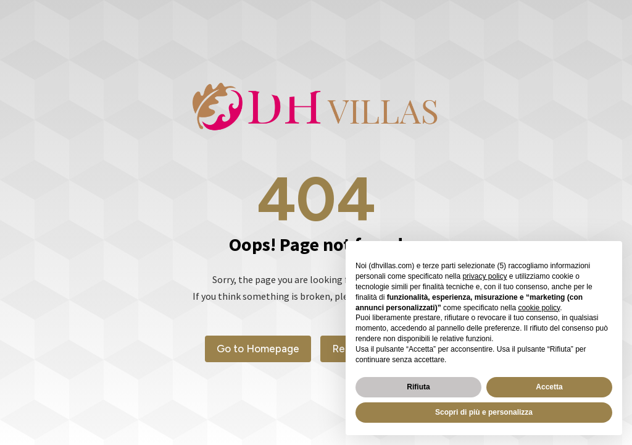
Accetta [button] (549, 387)
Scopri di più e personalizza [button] (484, 412)
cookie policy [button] (539, 307)
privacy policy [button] (484, 276)
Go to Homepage (258, 348)
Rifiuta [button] (418, 387)
